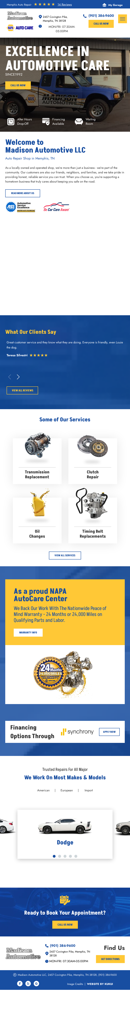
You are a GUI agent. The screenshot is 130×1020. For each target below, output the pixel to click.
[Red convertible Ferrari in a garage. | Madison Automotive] (94, 239)
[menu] (122, 18)
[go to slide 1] (54, 856)
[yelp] (28, 984)
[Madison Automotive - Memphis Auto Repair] (94, 281)
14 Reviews (65, 4)
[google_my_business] (36, 984)
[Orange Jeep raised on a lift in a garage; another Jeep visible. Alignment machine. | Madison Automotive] (35, 281)
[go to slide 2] (59, 856)
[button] (18, 377)
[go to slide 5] (75, 856)
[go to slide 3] (65, 856)
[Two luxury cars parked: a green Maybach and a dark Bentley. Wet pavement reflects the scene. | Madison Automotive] (35, 239)
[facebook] (20, 984)
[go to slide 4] (70, 856)
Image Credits (75, 984)
